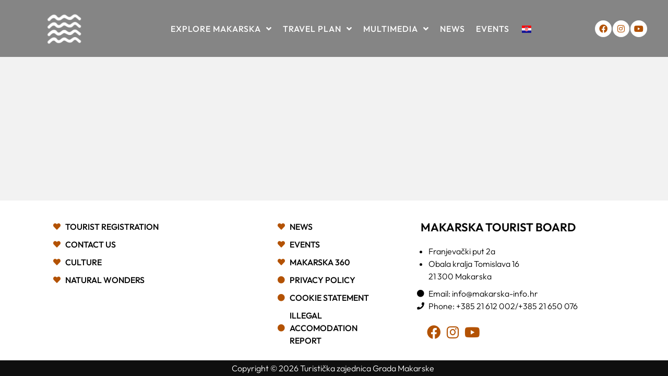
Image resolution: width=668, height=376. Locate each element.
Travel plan (317, 29)
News (452, 29)
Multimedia (396, 29)
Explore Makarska (221, 29)
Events (492, 29)
